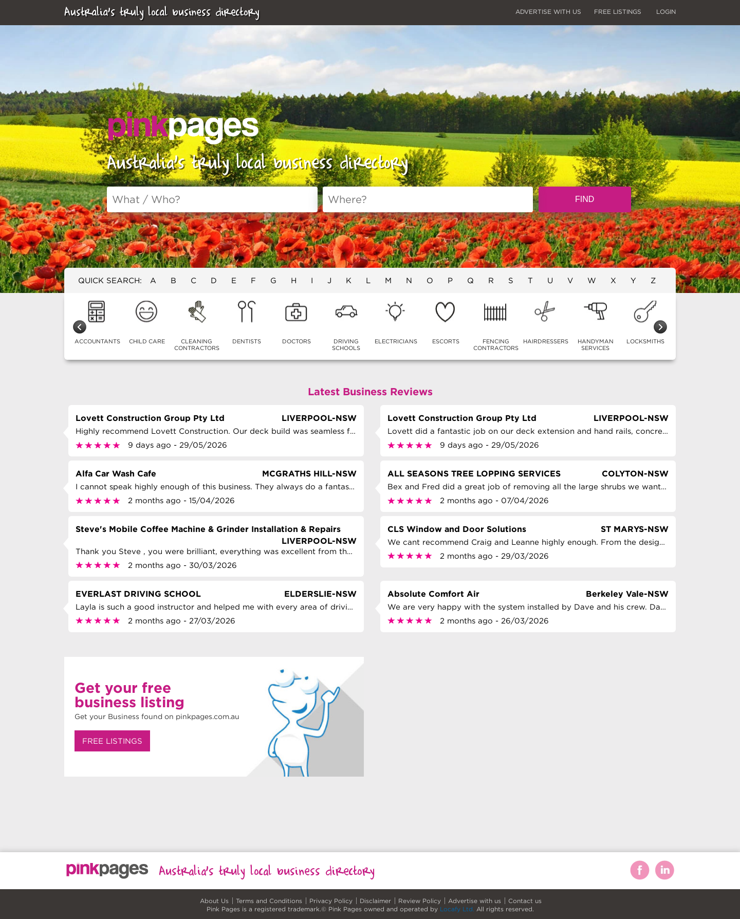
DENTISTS (246, 322)
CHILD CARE (147, 322)
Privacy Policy (331, 900)
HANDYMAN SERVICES (596, 326)
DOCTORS (296, 322)
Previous (79, 327)
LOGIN (666, 11)
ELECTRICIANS (396, 322)
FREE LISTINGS (617, 11)
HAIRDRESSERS (545, 322)
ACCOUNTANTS (97, 322)
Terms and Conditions (269, 900)
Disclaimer (375, 900)
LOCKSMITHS (645, 322)
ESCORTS (445, 322)
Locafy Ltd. (457, 909)
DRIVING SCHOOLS (346, 326)
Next (660, 327)
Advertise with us (474, 900)
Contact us (525, 900)
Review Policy (419, 900)
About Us (214, 900)
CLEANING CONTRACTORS (196, 326)
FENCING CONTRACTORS (496, 326)
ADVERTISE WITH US (548, 11)
